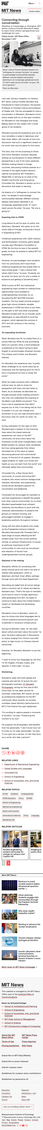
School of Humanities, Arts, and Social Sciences (22, 1014)
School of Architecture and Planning (21, 1006)
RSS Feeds (27, 1046)
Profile (5, 794)
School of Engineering (14, 777)
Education (6, 1090)
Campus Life (7, 1097)
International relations (12, 816)
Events (14, 1120)
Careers (27, 1120)
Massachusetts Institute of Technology (18, 1115)
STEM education (9, 798)
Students (14, 794)
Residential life (8, 820)
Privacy (5, 1123)
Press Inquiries (29, 1041)
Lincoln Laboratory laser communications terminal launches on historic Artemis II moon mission (29, 956)
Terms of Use (8, 1041)
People (20, 1120)
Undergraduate (27, 794)
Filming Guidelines (10, 1046)
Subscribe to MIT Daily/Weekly (16, 1055)
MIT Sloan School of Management (20, 1019)
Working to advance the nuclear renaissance (29, 925)
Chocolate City (11, 772)
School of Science (13, 1023)
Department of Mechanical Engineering (21, 764)
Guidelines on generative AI (15, 1079)
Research (25, 1090)
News (24, 1097)
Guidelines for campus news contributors (21, 1073)
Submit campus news (12, 1067)
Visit (3, 1120)
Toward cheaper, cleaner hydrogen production (29, 939)
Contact (35, 1120)
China (26, 816)
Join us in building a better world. (17, 1107)
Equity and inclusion (11, 811)
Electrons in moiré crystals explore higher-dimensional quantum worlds (29, 885)
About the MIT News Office (8, 1036)
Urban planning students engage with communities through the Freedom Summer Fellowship (28, 900)
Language (35, 816)
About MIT (26, 1100)
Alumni (4, 1100)
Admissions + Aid (29, 1093)
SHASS (29, 798)
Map (8, 1120)
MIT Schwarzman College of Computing (22, 1026)
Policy (21, 798)
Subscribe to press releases (15, 1061)
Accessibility (14, 1123)
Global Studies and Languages (18, 768)
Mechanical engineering (12, 807)
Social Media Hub (9, 1125)
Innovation (6, 1093)
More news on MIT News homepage (18, 967)
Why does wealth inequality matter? (26, 912)
